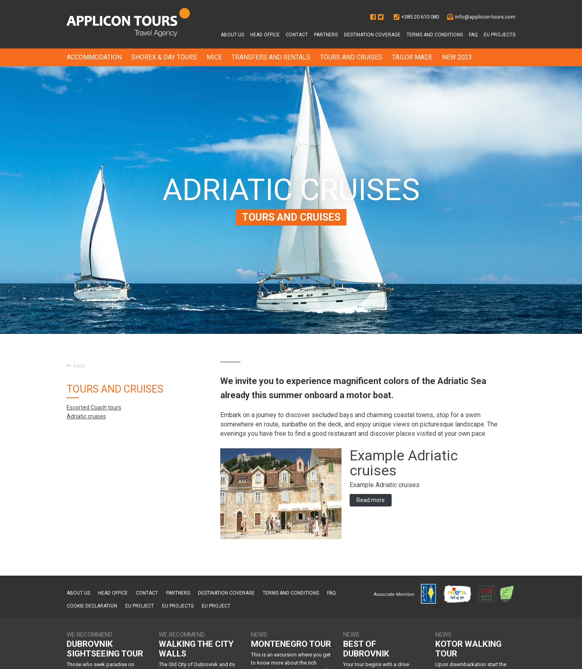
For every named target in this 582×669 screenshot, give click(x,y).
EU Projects (499, 35)
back (76, 366)
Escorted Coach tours (94, 407)
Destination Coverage (372, 35)
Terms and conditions (435, 35)
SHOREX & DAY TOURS (164, 57)
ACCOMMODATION (94, 57)
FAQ (473, 35)
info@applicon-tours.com (485, 17)
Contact (297, 35)
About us (232, 35)
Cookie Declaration (92, 606)
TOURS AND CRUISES (351, 57)
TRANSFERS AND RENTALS (271, 57)
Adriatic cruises (86, 416)
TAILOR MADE (412, 57)
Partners (326, 35)
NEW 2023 (457, 57)
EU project (139, 606)
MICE (214, 57)
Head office (265, 35)
